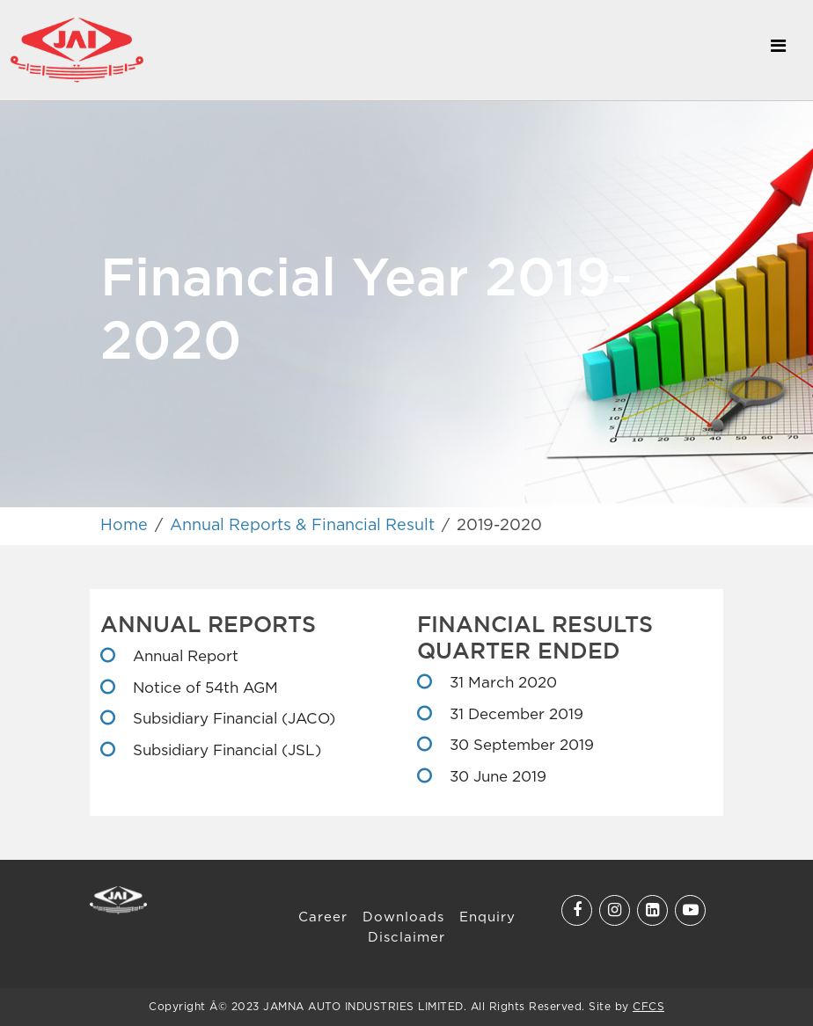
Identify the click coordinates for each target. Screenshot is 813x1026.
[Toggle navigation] (777, 50)
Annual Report (183, 657)
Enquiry (487, 917)
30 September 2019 (519, 746)
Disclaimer (406, 937)
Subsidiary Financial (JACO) (231, 719)
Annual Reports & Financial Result (302, 526)
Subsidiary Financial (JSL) (224, 751)
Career (323, 917)
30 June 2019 (495, 777)
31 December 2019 (514, 715)
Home (124, 526)
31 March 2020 (501, 683)
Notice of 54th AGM (203, 688)
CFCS (648, 1007)
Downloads (403, 917)
